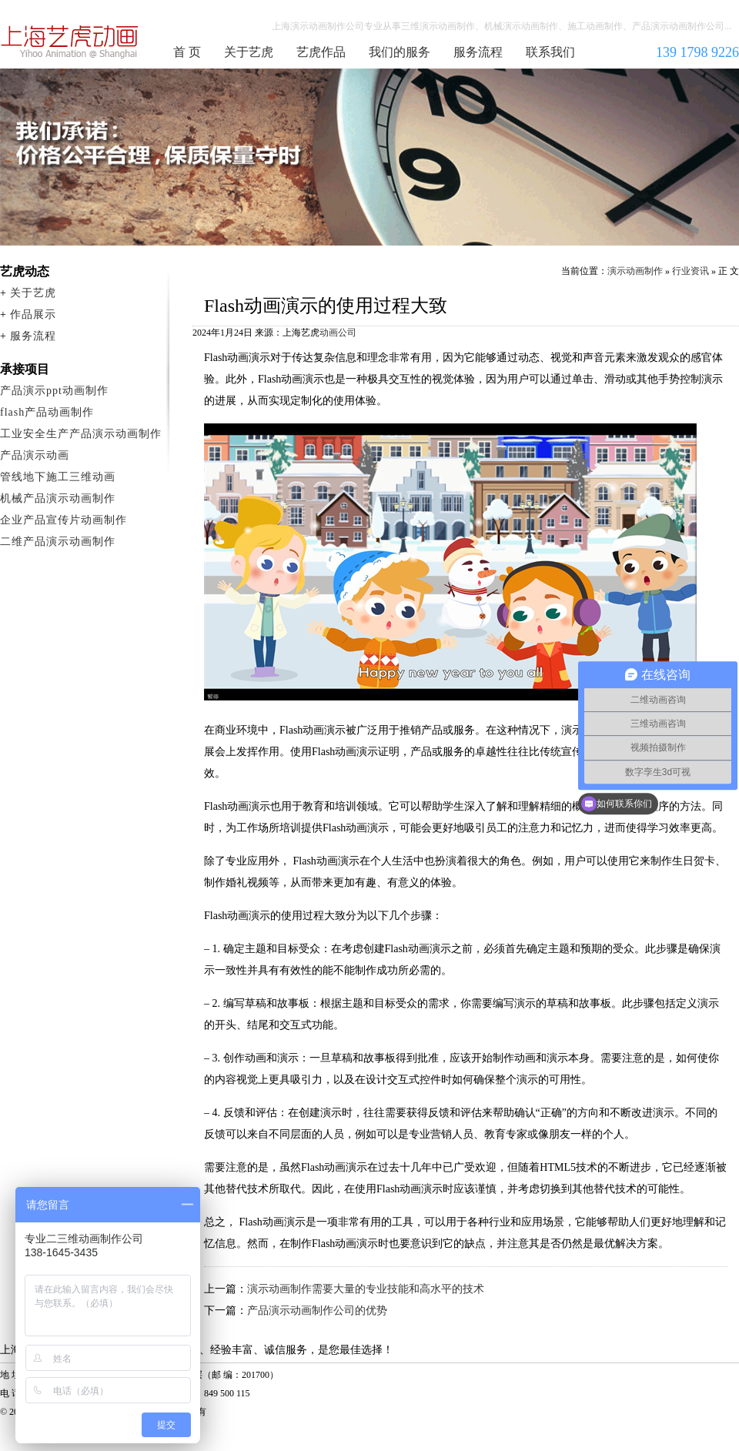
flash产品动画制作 (47, 412)
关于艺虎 (248, 52)
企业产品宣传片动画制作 (63, 520)
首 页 (187, 52)
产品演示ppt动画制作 (54, 390)
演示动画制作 (635, 271)
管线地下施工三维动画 (57, 477)
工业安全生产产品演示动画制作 (81, 434)
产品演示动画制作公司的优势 (317, 1310)
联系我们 (550, 52)
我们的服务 (399, 52)
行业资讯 (690, 271)
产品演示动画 (34, 455)
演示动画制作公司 (70, 41)
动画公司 (337, 332)
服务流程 (478, 52)
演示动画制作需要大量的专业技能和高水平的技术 (365, 1289)
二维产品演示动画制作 (57, 541)
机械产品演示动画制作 (57, 498)
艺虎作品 (321, 52)
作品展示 (33, 314)
